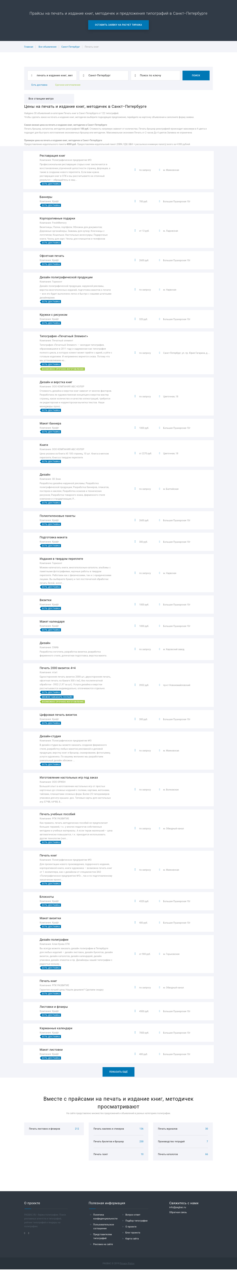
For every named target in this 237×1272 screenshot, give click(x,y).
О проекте (131, 1229)
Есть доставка (39, 85)
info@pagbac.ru (177, 1210)
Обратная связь (178, 1215)
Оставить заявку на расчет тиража (118, 24)
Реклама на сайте (103, 1247)
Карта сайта (132, 1241)
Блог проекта (132, 1235)
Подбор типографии (136, 1223)
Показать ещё (118, 1071)
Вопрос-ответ (132, 1217)
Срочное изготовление (67, 85)
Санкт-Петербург (70, 46)
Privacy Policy (127, 1266)
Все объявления (47, 46)
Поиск (196, 75)
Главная (28, 46)
